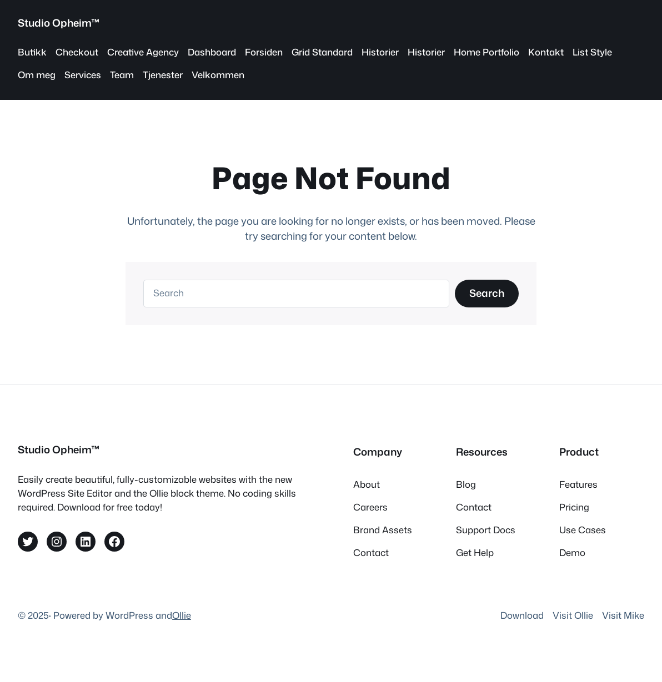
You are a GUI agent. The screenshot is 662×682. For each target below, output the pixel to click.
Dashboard (212, 52)
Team (122, 74)
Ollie (181, 615)
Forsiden (264, 52)
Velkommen (218, 74)
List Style (592, 52)
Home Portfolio (486, 52)
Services (82, 74)
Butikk (32, 52)
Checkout (77, 52)
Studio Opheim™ (59, 23)
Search (486, 293)
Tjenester (163, 74)
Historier (380, 52)
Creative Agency (143, 52)
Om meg (37, 74)
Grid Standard (322, 52)
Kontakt (546, 52)
